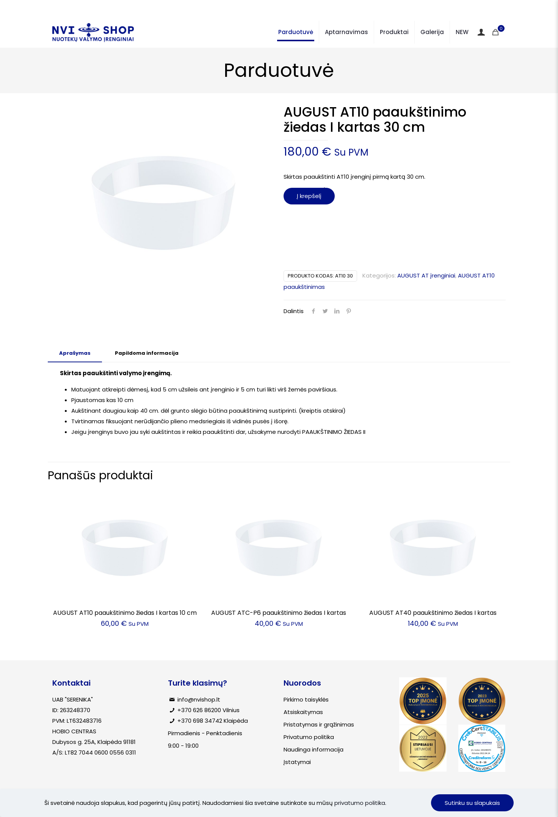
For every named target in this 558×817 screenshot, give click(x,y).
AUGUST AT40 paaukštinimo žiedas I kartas (433, 612)
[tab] (75, 353)
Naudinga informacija (313, 749)
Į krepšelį (309, 196)
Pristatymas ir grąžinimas (319, 724)
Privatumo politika (309, 737)
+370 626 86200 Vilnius (208, 710)
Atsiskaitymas (303, 712)
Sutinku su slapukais (472, 803)
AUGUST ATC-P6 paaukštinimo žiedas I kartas (278, 612)
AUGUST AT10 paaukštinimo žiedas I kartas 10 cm (125, 612)
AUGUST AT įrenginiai (426, 275)
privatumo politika (359, 803)
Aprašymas (75, 353)
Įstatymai (297, 762)
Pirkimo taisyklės (306, 699)
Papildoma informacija (147, 353)
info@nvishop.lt (198, 699)
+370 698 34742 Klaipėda (212, 721)
